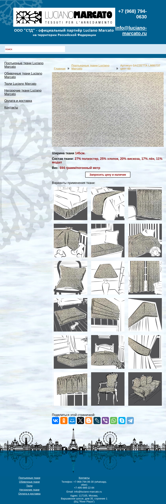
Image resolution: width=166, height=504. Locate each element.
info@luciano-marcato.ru (131, 30)
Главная (60, 68)
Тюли (29, 485)
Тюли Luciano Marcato (20, 83)
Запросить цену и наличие (108, 174)
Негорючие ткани (29, 489)
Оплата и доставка (18, 100)
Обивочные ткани (29, 481)
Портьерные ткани (29, 477)
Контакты (11, 107)
